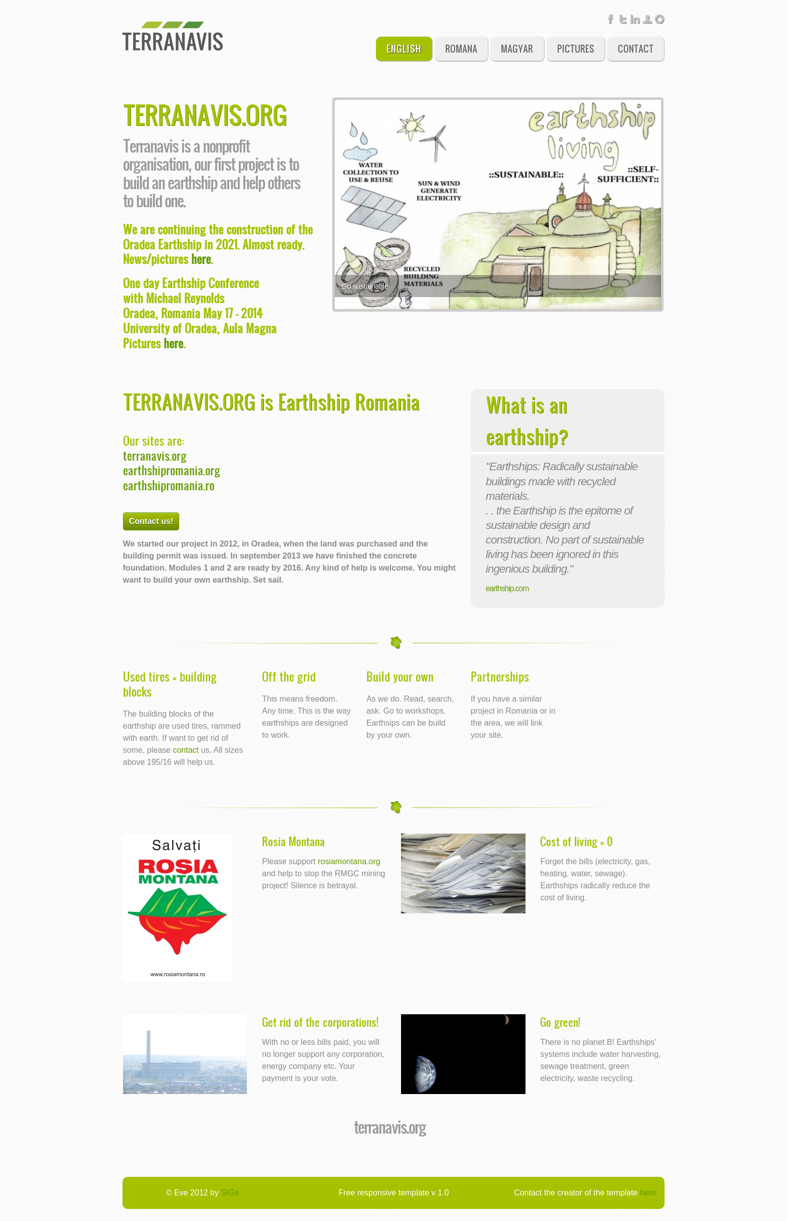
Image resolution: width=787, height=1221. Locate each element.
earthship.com (507, 588)
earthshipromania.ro (168, 485)
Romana (461, 48)
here (201, 258)
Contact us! (151, 521)
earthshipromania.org (171, 470)
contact (186, 750)
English (404, 48)
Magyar (517, 48)
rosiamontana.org (349, 861)
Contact (635, 48)
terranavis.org (155, 455)
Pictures (575, 48)
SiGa (230, 1192)
